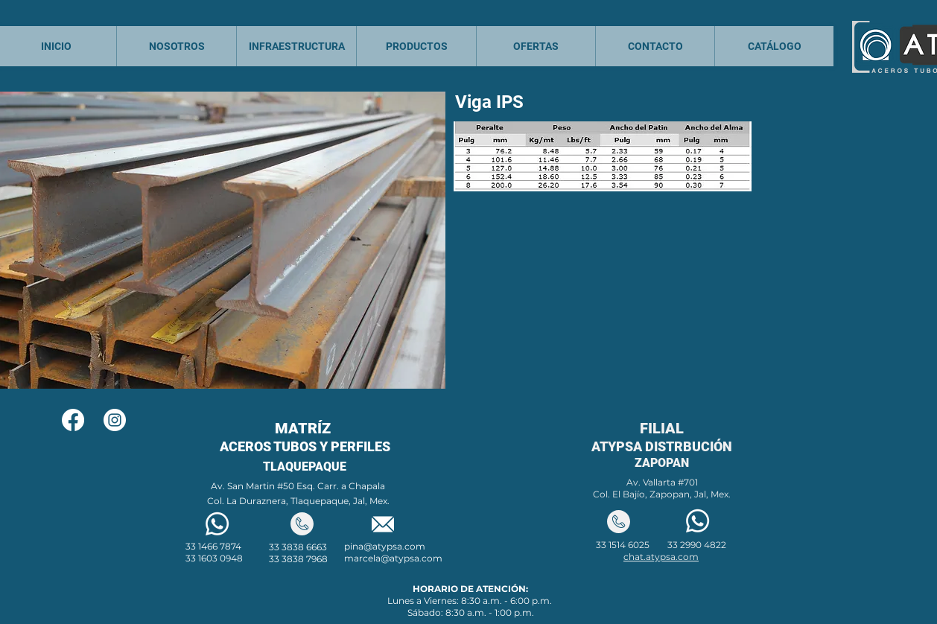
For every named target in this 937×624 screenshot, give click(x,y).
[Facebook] (73, 420)
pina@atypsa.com (384, 546)
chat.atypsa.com (661, 556)
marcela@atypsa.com (393, 558)
